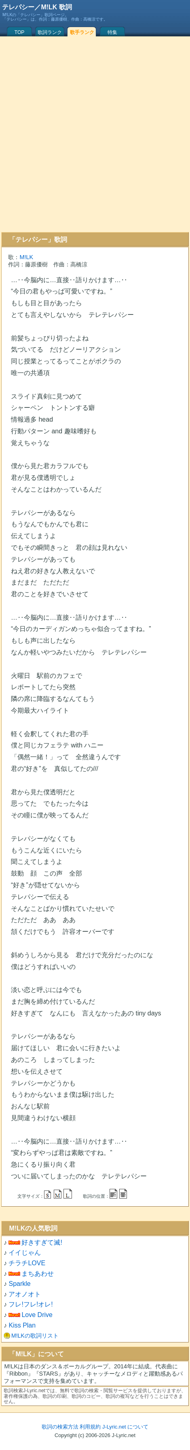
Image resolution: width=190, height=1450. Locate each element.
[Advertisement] (94, 134)
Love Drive (36, 1314)
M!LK (26, 257)
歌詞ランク (50, 32)
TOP (19, 32)
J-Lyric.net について (125, 1427)
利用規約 (90, 1427)
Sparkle (19, 1283)
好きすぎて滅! (41, 1242)
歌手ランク (82, 32)
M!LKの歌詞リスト (35, 1335)
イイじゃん (24, 1252)
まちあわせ (37, 1273)
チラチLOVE (26, 1263)
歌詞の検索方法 (60, 1427)
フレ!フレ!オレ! (30, 1304)
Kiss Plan (22, 1325)
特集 (112, 32)
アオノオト (24, 1294)
